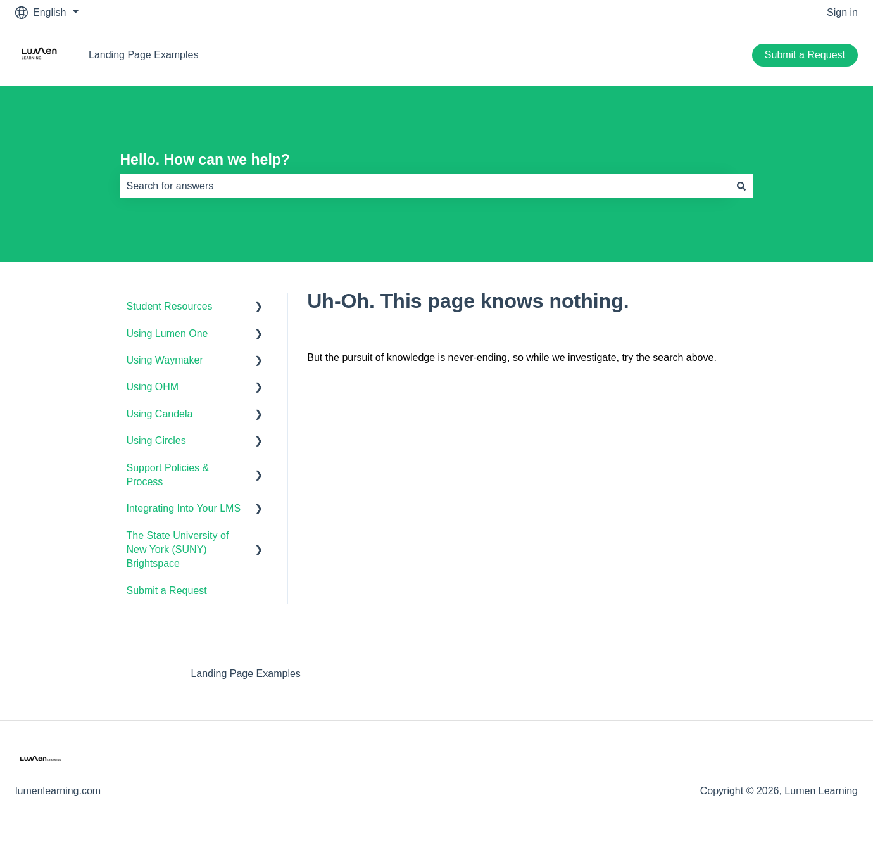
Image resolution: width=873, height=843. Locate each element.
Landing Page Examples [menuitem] (245, 673)
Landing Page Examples (143, 54)
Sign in (842, 12)
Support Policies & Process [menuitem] (168, 474)
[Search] (741, 186)
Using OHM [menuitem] (153, 386)
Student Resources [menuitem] (170, 306)
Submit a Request (805, 54)
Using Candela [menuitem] (160, 414)
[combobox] (424, 186)
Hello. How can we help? (205, 159)
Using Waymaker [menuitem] (165, 360)
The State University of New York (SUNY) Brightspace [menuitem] (178, 549)
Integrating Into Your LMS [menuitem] (184, 508)
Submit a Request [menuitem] (167, 590)
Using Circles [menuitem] (156, 440)
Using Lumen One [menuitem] (167, 333)
